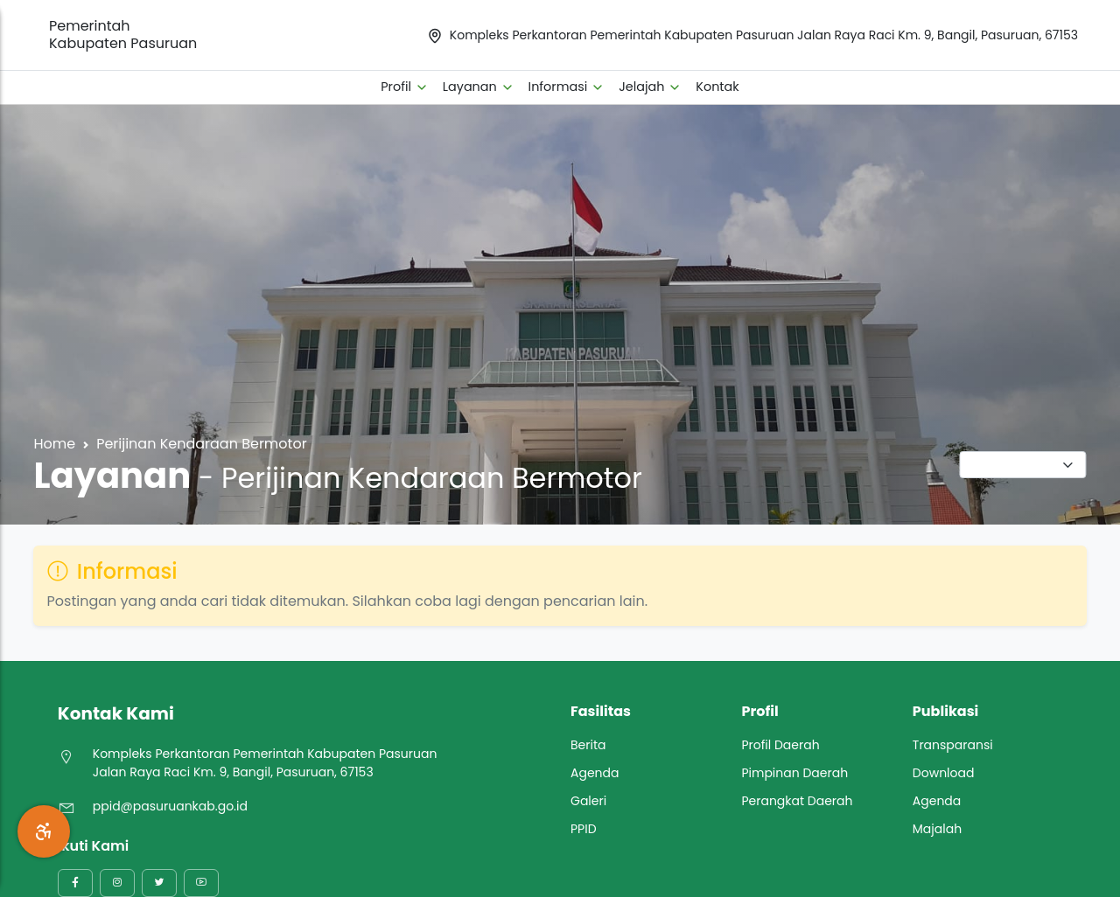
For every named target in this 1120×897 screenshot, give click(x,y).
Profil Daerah (780, 745)
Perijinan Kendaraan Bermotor (201, 444)
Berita (588, 745)
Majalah (937, 829)
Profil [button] (405, 86)
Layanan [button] (478, 86)
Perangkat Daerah (796, 801)
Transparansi (953, 745)
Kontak (717, 86)
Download (944, 773)
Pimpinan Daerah (794, 773)
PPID (583, 829)
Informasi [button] (567, 86)
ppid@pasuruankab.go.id (170, 806)
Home (54, 444)
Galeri (588, 801)
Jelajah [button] (650, 86)
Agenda (594, 773)
